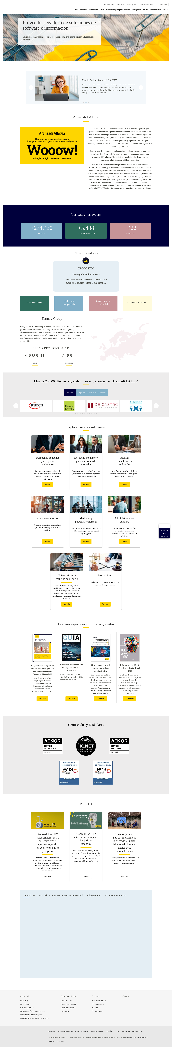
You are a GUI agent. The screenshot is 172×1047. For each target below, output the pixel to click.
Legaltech (65, 1011)
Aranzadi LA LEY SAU (56, 1041)
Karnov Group (109, 4)
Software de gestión (96, 10)
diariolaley (24, 1001)
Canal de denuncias (68, 1008)
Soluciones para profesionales (118, 10)
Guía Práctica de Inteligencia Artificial (34, 1018)
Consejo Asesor (98, 1011)
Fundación (120, 4)
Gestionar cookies (97, 1031)
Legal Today (25, 1004)
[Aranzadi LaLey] (28, 1032)
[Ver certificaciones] (133, 1010)
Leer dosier (100, 699)
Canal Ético (109, 1031)
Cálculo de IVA (66, 1001)
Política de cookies (81, 1031)
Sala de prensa (132, 4)
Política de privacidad (65, 1031)
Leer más (103, 93)
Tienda (165, 10)
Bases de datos (81, 10)
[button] (156, 405)
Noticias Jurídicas (27, 1008)
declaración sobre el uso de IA (137, 1037)
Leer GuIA (71, 699)
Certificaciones (137, 1031)
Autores (95, 1008)
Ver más (47, 484)
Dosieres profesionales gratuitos (32, 1011)
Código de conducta (123, 1031)
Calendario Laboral (68, 1004)
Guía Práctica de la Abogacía (31, 1015)
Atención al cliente (146, 4)
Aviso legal (51, 1031)
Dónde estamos (98, 1004)
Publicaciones (155, 10)
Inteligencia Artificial (140, 10)
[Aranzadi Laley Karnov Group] (11, 8)
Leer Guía (42, 699)
